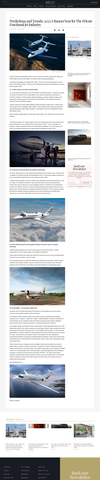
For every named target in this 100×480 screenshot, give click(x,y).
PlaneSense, (39, 97)
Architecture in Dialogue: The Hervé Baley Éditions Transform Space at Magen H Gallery (79, 122)
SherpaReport (21, 82)
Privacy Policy (44, 474)
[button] (55, 30)
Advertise (42, 477)
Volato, (57, 97)
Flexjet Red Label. (55, 265)
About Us (41, 467)
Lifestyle (29, 6)
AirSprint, (51, 97)
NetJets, (29, 97)
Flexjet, (34, 97)
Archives (24, 477)
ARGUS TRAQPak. (48, 79)
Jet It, (60, 97)
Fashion (41, 6)
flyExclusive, (23, 99)
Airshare (46, 97)
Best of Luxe (61, 6)
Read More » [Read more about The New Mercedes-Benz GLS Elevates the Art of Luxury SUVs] (54, 449)
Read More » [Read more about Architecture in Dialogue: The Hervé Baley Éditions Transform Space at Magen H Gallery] (31, 451)
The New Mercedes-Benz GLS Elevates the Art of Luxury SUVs (79, 159)
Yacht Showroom (50, 6)
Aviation (12, 17)
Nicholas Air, (13, 99)
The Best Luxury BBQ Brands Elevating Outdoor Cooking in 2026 (84, 445)
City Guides (25, 467)
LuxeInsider (70, 6)
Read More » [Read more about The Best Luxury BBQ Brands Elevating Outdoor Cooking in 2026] (77, 449)
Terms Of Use (43, 470)
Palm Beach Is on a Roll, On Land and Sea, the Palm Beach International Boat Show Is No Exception (79, 74)
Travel (35, 6)
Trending (24, 474)
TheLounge (25, 470)
